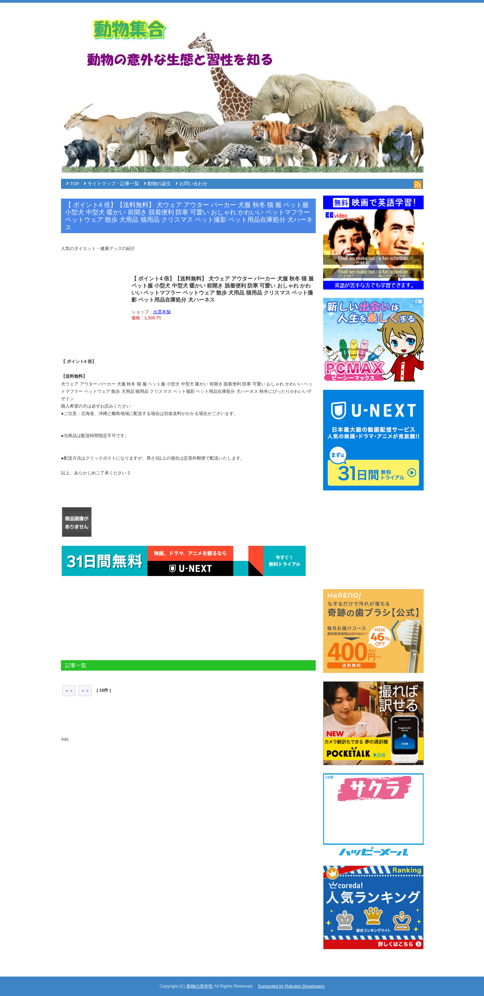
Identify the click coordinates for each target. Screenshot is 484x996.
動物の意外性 (200, 986)
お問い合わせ (193, 183)
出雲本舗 (162, 311)
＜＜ (69, 690)
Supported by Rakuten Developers (291, 986)
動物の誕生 (159, 183)
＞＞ (85, 690)
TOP (74, 183)
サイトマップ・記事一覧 (113, 183)
